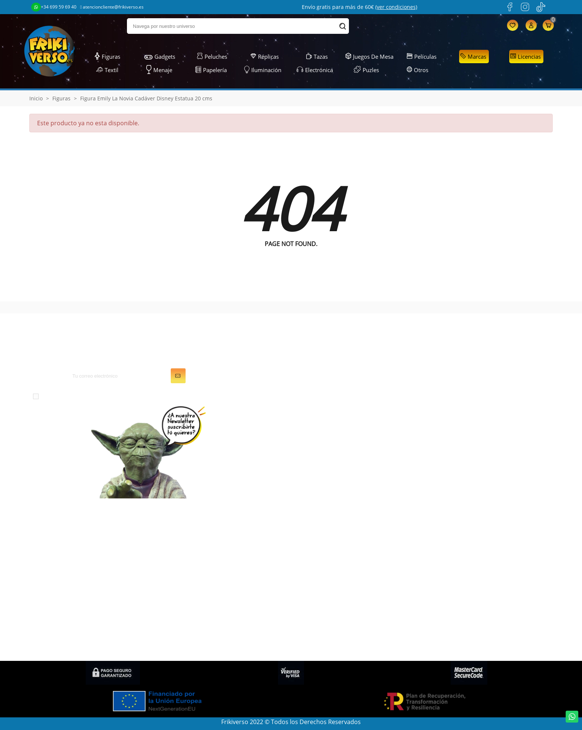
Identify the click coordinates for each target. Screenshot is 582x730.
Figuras (107, 56)
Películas (421, 56)
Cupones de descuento (329, 571)
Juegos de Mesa (369, 56)
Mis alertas (312, 581)
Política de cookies (456, 581)
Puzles (366, 70)
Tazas (317, 56)
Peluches (212, 56)
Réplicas (265, 56)
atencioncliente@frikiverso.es (112, 7)
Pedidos (308, 540)
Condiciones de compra (463, 612)
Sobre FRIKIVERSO (455, 550)
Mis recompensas (321, 592)
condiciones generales (102, 396)
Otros (418, 70)
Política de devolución (460, 602)
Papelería (211, 70)
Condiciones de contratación (470, 644)
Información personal (327, 529)
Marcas (473, 56)
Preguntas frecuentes (460, 592)
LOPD (438, 529)
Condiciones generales (462, 540)
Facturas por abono (324, 550)
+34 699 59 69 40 (53, 7)
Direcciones (313, 560)
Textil (107, 70)
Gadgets (159, 56)
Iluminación (262, 70)
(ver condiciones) (396, 6)
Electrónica (315, 70)
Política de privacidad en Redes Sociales (485, 633)
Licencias (525, 56)
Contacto (443, 623)
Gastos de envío (452, 560)
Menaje (159, 70)
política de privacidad (175, 396)
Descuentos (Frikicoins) (462, 571)
